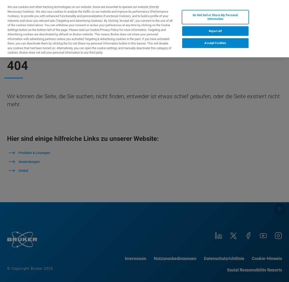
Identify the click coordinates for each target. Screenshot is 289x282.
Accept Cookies (215, 43)
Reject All (215, 31)
